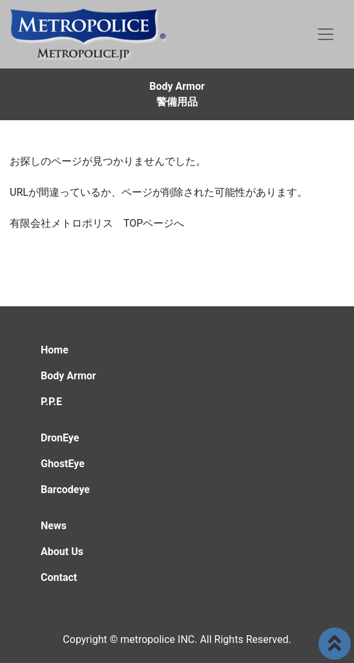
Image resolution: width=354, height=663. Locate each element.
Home (54, 350)
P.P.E (51, 401)
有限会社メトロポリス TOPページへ (97, 223)
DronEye (60, 438)
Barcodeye (65, 489)
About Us (62, 551)
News (54, 526)
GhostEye (63, 464)
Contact (59, 577)
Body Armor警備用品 (177, 94)
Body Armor (68, 376)
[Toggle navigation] (325, 34)
